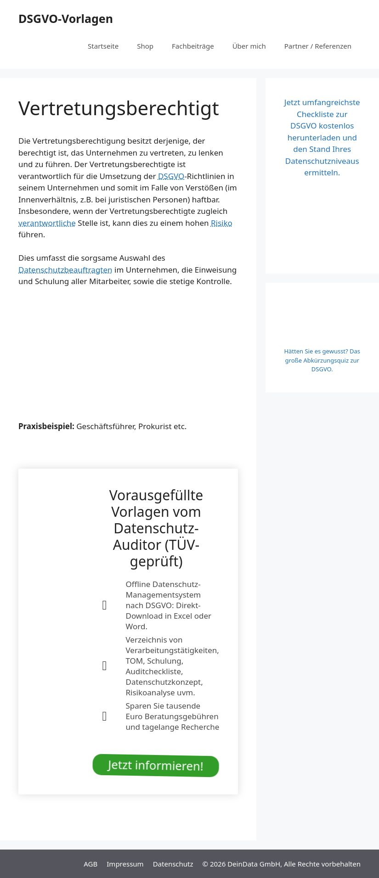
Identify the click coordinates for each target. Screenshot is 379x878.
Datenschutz (173, 863)
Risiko (221, 223)
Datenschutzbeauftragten (65, 269)
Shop (145, 45)
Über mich (249, 45)
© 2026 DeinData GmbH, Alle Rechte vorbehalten (282, 863)
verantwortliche (47, 223)
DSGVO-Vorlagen (65, 18)
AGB (90, 863)
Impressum (125, 863)
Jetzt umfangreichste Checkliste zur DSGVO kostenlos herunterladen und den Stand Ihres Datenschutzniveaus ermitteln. (322, 137)
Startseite (103, 45)
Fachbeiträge (193, 45)
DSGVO (171, 176)
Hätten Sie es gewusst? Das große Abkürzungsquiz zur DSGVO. (322, 360)
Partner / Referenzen (317, 45)
